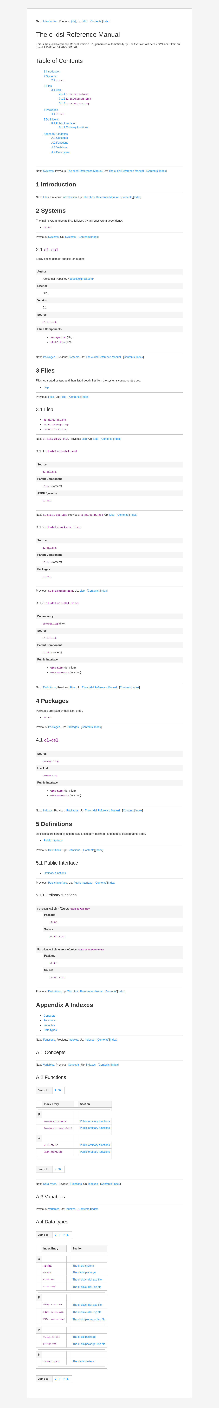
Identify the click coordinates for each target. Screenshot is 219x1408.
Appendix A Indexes (56, 133)
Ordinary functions (55, 873)
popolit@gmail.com (81, 278)
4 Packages (51, 109)
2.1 (57, 80)
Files (46, 197)
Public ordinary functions (95, 1122)
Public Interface (53, 840)
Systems (48, 170)
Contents (95, 21)
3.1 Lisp (56, 89)
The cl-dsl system (83, 1267)
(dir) (73, 21)
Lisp (46, 387)
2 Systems (50, 76)
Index (106, 21)
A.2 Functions (59, 142)
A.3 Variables (59, 147)
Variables (49, 1026)
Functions (49, 1022)
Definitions (49, 687)
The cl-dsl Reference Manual (84, 170)
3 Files (48, 85)
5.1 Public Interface (63, 123)
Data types (50, 1031)
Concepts (49, 1017)
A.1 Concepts (59, 137)
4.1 (57, 113)
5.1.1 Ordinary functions (73, 127)
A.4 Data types (60, 152)
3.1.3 (74, 103)
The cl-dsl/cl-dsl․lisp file (87, 1288)
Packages (49, 357)
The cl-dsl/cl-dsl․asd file (87, 1281)
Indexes (48, 810)
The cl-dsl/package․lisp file (89, 1321)
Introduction (50, 21)
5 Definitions (51, 119)
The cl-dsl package (84, 1274)
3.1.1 (73, 93)
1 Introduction (52, 71)
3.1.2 (75, 98)
